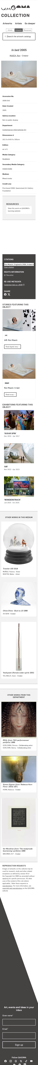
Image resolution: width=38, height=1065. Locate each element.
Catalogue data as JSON (13, 285)
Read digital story (12, 347)
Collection (15, 15)
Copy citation (9, 267)
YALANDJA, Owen (9, 676)
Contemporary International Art (14, 130)
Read (10, 394)
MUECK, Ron (15, 55)
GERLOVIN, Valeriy (9, 748)
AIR (6, 335)
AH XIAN (6, 614)
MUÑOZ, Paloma (9, 572)
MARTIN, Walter (8, 574)
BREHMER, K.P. (8, 854)
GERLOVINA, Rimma (10, 745)
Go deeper (30, 23)
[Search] (19, 36)
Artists (18, 23)
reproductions (7, 886)
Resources (27, 30)
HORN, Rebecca (8, 789)
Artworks (7, 23)
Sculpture (6, 159)
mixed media (7, 168)
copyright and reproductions (12, 888)
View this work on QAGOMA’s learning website (19, 209)
